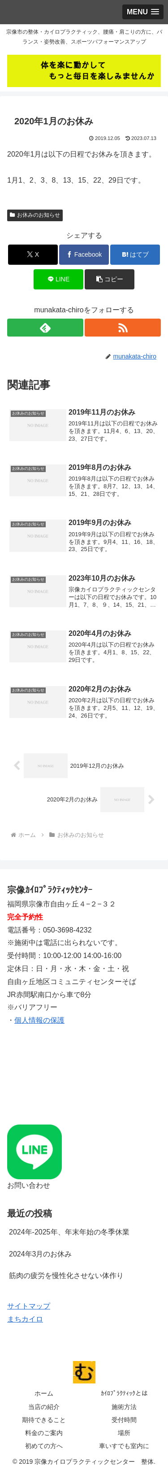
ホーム (43, 1393)
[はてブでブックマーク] (135, 255)
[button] (109, 279)
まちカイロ (25, 1319)
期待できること (44, 1419)
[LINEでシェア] (58, 279)
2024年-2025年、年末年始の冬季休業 (69, 1232)
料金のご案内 (44, 1432)
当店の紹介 (44, 1406)
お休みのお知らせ (35, 215)
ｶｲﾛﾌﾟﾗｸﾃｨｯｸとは (124, 1393)
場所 (124, 1432)
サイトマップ (28, 1306)
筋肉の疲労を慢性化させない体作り (66, 1275)
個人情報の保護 (39, 1020)
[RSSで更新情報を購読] (123, 328)
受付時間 (124, 1419)
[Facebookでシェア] (84, 255)
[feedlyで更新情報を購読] (45, 328)
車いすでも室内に (124, 1445)
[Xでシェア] (33, 255)
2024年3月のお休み (40, 1254)
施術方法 (124, 1406)
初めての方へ (44, 1445)
